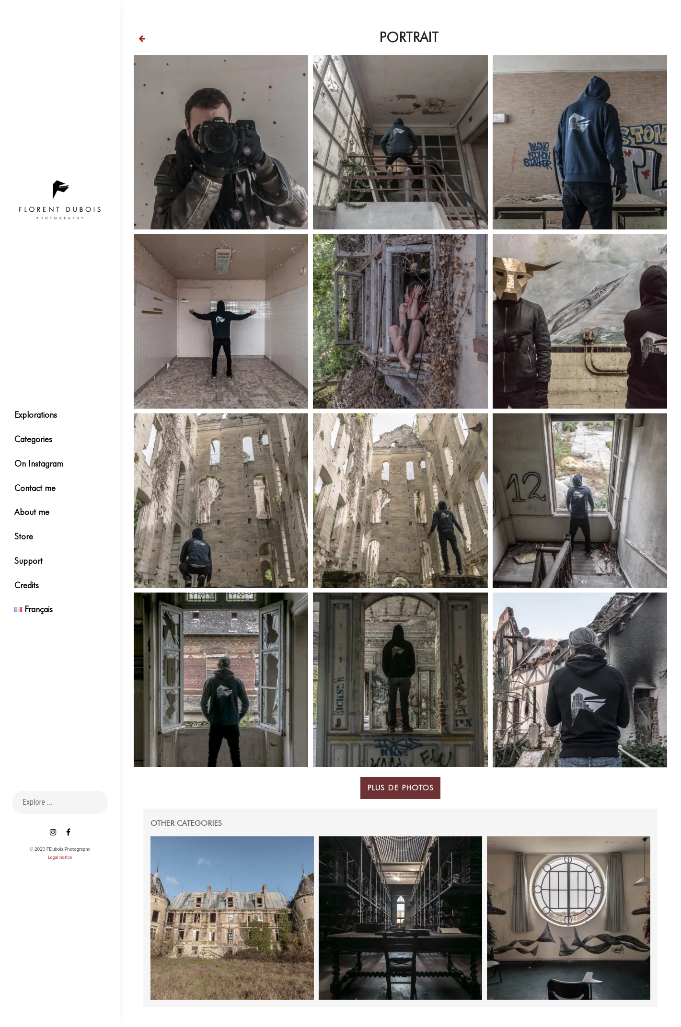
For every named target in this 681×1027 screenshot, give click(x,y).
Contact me (35, 488)
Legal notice (60, 857)
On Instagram (38, 463)
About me (31, 512)
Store (23, 536)
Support (28, 561)
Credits (26, 585)
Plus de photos (400, 778)
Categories (33, 439)
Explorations (35, 415)
